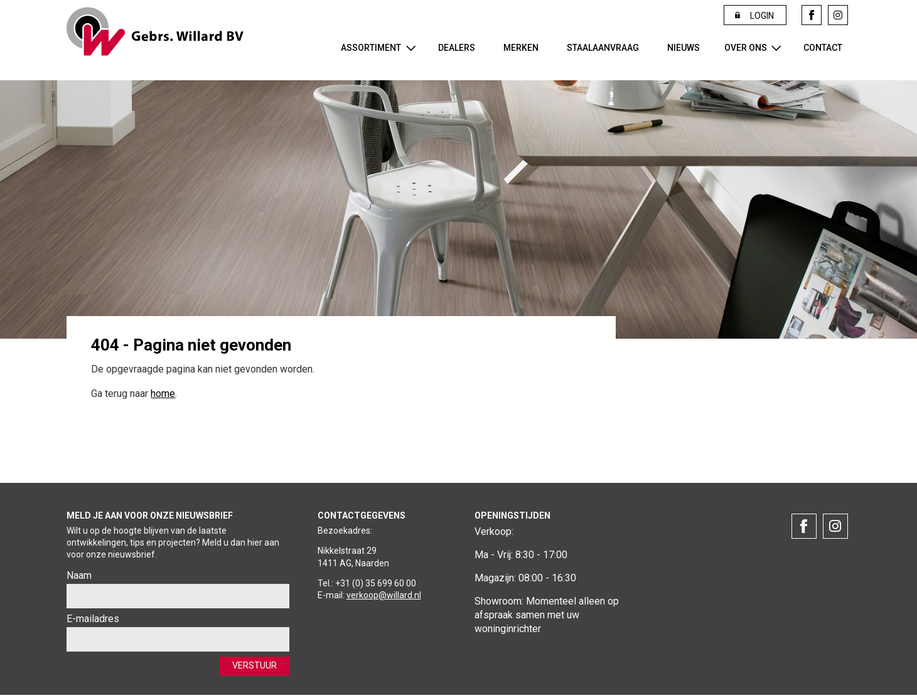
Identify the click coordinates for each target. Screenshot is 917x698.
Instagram (838, 15)
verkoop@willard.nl (383, 595)
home (163, 393)
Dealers (456, 48)
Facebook (812, 15)
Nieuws (683, 48)
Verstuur (250, 667)
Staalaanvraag (603, 48)
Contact (822, 48)
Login (762, 16)
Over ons (745, 48)
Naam (79, 575)
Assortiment (371, 48)
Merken (521, 48)
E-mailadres (93, 619)
